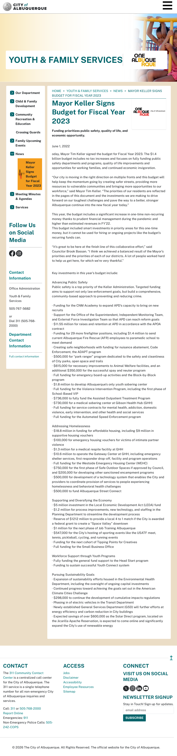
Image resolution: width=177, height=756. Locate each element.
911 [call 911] (25, 718)
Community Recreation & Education (25, 119)
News (118, 91)
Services (22, 207)
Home (56, 91)
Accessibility (72, 682)
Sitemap (69, 691)
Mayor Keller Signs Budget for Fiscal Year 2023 (30, 174)
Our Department (28, 93)
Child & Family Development (26, 104)
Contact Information (20, 275)
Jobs (66, 673)
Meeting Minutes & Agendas (28, 196)
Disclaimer (71, 677)
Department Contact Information (20, 340)
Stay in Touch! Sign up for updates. (148, 704)
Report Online (13, 713)
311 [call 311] (12, 708)
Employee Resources (78, 687)
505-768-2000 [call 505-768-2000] (30, 708)
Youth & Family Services (87, 91)
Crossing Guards (28, 132)
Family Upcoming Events (28, 143)
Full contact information (24, 356)
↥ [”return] (171, 657)
